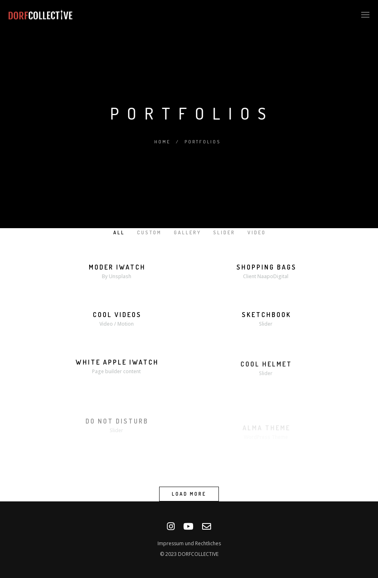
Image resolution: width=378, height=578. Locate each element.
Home (162, 142)
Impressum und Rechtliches (189, 543)
